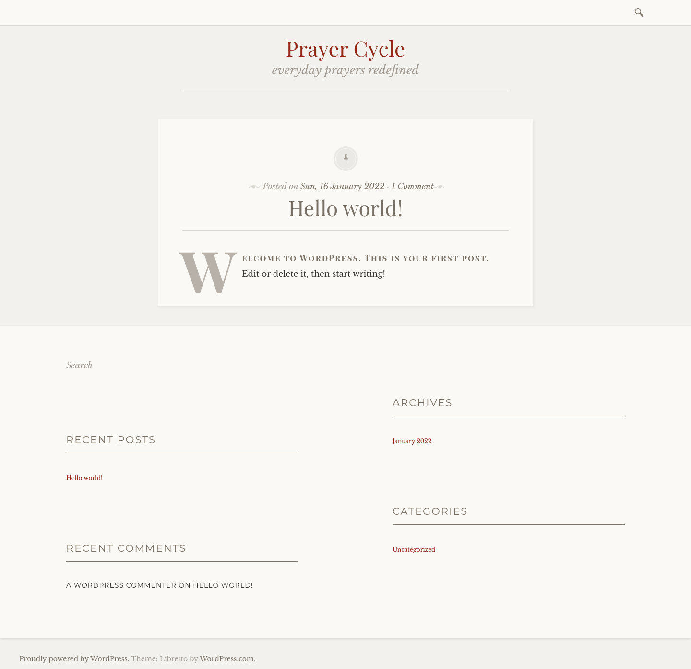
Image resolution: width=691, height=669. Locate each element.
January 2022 (412, 441)
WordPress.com (227, 659)
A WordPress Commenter (121, 585)
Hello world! (345, 207)
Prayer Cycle (345, 48)
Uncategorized (414, 549)
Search (79, 365)
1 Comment (413, 187)
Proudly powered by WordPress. (74, 659)
